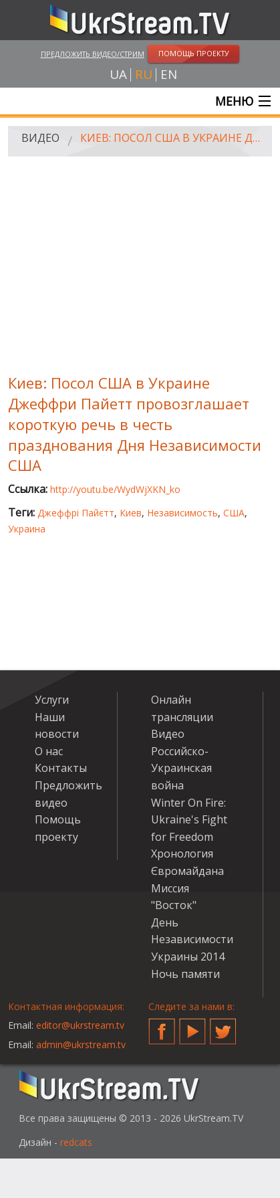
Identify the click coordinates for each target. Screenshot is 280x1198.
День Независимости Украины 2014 (192, 939)
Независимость (182, 512)
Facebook (161, 1026)
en (168, 74)
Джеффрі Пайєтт (75, 512)
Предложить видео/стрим (92, 54)
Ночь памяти (185, 974)
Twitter (223, 1026)
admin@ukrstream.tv (81, 1044)
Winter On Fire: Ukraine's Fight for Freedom (189, 819)
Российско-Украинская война (181, 768)
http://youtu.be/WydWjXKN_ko (115, 489)
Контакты (61, 768)
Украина (26, 528)
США (234, 512)
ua (118, 74)
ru (143, 74)
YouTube (192, 1026)
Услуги (52, 699)
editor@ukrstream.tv (80, 1025)
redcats (76, 1142)
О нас (49, 751)
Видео (40, 137)
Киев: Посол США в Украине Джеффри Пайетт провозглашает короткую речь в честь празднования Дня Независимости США (171, 137)
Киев (131, 512)
